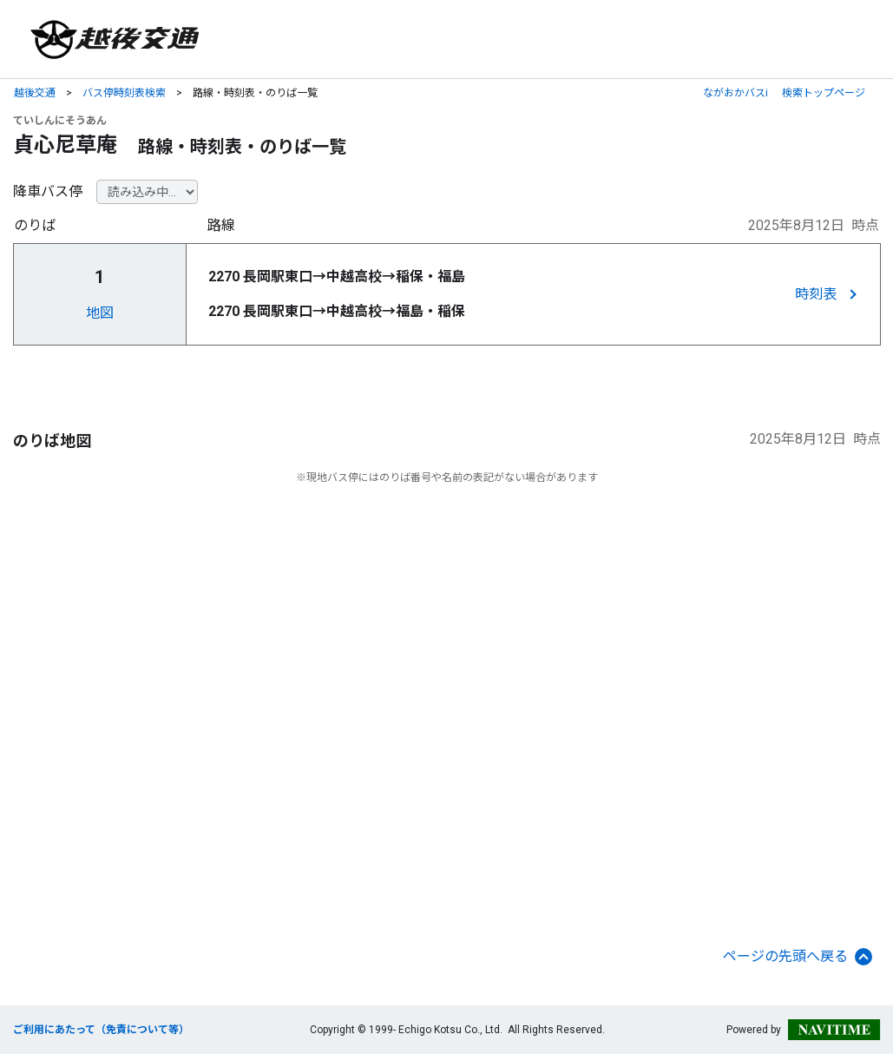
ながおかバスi (735, 93)
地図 (100, 313)
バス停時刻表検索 (124, 93)
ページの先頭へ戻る (797, 956)
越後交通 (35, 93)
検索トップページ (823, 93)
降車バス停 (47, 191)
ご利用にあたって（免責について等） (101, 1030)
